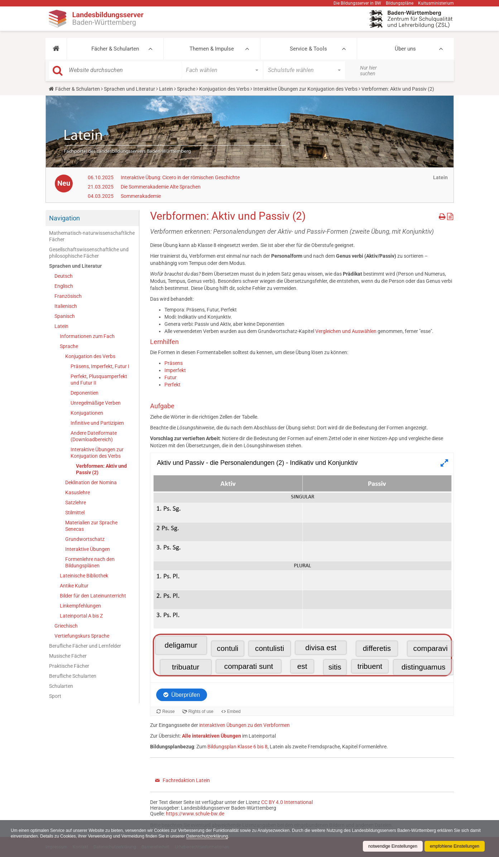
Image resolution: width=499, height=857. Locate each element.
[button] (56, 48)
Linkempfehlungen (80, 606)
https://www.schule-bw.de (195, 813)
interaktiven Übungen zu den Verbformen (244, 725)
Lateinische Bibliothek (84, 576)
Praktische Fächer (69, 666)
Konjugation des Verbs (224, 89)
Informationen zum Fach (87, 336)
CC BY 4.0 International (287, 802)
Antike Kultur (74, 586)
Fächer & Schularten (115, 49)
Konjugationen (87, 413)
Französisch (68, 296)
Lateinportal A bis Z (81, 616)
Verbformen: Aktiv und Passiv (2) (101, 469)
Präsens (173, 363)
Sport (55, 696)
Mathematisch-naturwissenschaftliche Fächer (92, 236)
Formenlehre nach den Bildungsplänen (90, 562)
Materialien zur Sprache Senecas (91, 526)
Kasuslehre (77, 492)
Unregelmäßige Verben (96, 403)
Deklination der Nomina (91, 482)
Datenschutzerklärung (207, 836)
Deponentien (85, 393)
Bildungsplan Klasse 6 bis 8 (237, 746)
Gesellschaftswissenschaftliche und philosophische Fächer (89, 253)
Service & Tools (308, 49)
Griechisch (66, 626)
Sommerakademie (141, 196)
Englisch (63, 286)
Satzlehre (75, 502)
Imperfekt (175, 370)
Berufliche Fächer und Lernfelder (85, 646)
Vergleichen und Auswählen (345, 331)
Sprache (186, 89)
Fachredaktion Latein (186, 780)
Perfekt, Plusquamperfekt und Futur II (99, 379)
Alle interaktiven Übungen (211, 736)
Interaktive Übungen (87, 549)
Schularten (61, 686)
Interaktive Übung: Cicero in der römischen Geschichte (180, 177)
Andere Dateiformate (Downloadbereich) (94, 436)
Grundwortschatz (85, 539)
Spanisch (64, 316)
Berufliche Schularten (72, 676)
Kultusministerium (436, 3)
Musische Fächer (68, 656)
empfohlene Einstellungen (454, 846)
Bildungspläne (399, 3)
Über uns (405, 49)
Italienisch (65, 306)
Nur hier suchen (368, 70)
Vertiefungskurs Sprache (81, 636)
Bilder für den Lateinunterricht (93, 596)
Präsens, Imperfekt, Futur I (100, 366)
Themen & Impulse (211, 49)
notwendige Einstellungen (392, 846)
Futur (170, 377)
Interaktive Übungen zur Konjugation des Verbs (305, 89)
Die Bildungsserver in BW (357, 3)
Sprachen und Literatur (129, 89)
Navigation (64, 218)
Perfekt (172, 384)
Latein (166, 89)
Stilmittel (75, 512)
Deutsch (63, 276)
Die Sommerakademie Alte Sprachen (161, 187)
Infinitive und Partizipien (97, 423)
